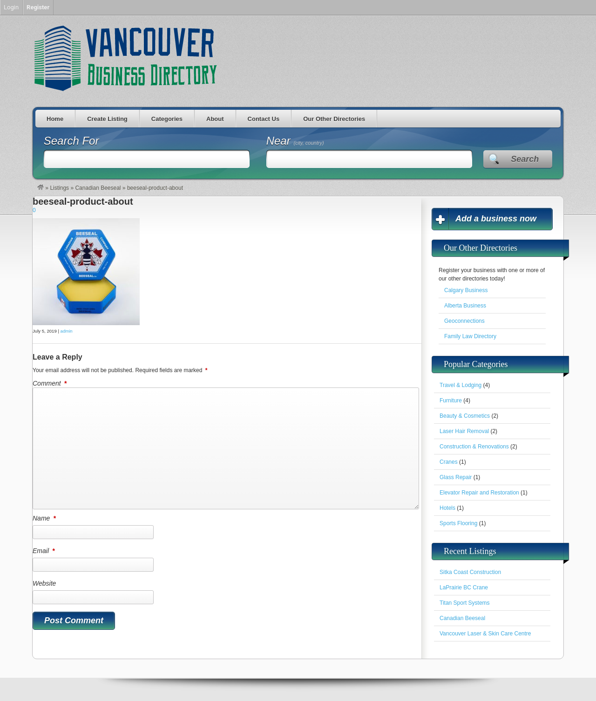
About (215, 118)
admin (67, 331)
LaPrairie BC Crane (464, 587)
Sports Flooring (458, 523)
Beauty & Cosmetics (465, 416)
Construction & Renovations (474, 446)
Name (45, 518)
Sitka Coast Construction (470, 572)
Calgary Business (466, 290)
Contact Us (264, 118)
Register (38, 7)
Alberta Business (465, 305)
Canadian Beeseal (98, 188)
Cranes (449, 462)
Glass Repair (456, 477)
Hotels (447, 508)
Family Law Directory (470, 336)
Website (44, 583)
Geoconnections (464, 321)
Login (11, 7)
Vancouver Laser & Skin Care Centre (485, 633)
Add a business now (495, 218)
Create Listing (107, 118)
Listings (59, 188)
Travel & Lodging (460, 385)
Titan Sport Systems (465, 603)
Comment (50, 383)
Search (525, 159)
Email (44, 551)
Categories (167, 118)
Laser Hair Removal (464, 431)
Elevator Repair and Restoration (479, 492)
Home (55, 118)
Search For (71, 140)
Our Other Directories (334, 118)
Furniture (451, 400)
